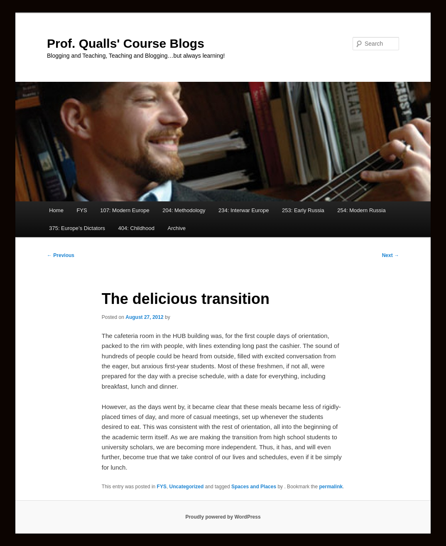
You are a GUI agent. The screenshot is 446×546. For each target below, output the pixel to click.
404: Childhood (136, 228)
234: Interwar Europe (243, 210)
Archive (177, 228)
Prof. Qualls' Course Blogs (125, 43)
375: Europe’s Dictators (77, 228)
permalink (331, 487)
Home (56, 210)
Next (390, 255)
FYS (81, 210)
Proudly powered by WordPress (222, 517)
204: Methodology (183, 210)
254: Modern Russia (361, 210)
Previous (60, 255)
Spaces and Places (253, 487)
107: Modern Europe (124, 210)
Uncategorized (186, 487)
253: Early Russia (303, 210)
